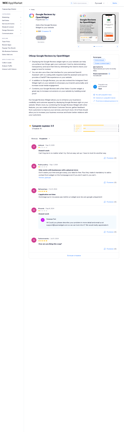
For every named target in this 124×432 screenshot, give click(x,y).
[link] (12, 9)
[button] (109, 74)
